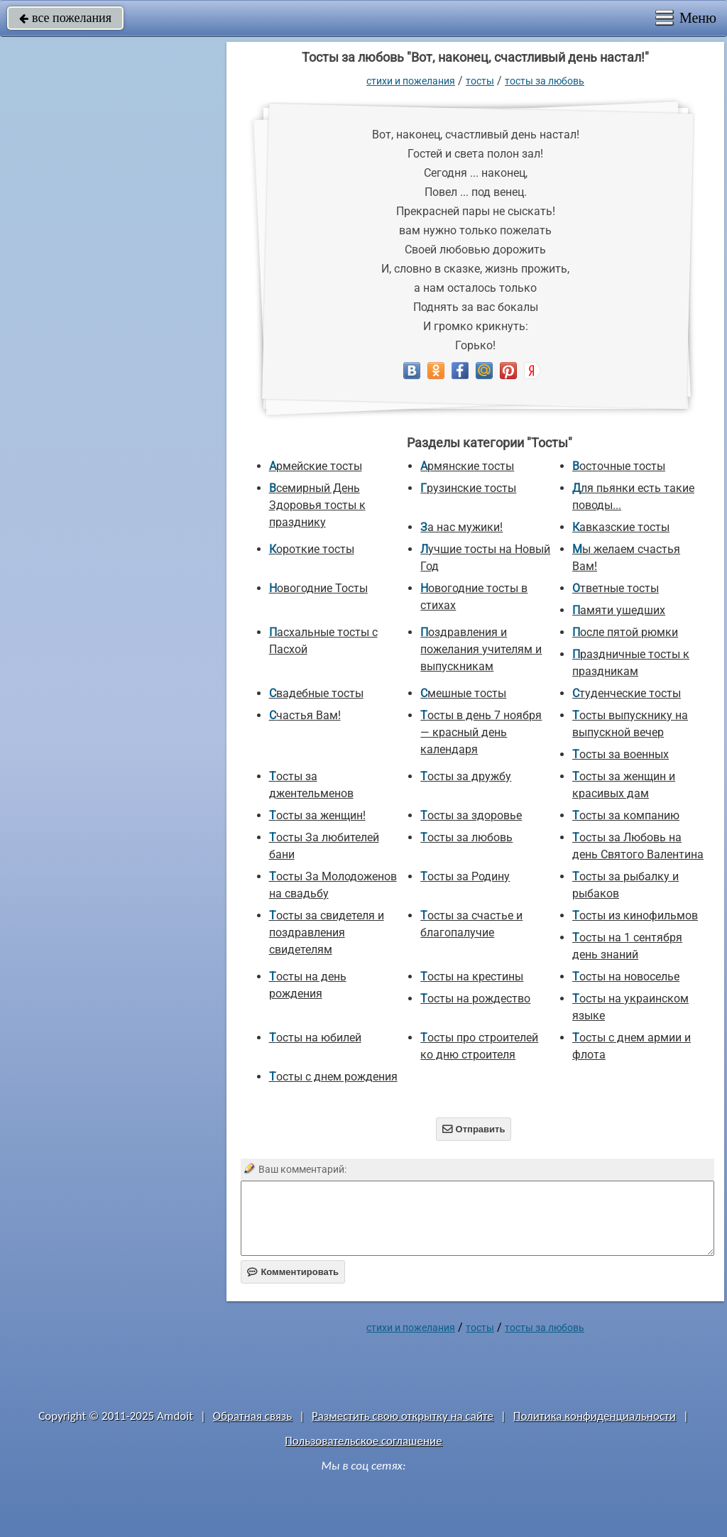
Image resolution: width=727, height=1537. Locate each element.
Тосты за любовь (544, 81)
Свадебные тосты (316, 693)
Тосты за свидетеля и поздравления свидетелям (326, 932)
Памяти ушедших (618, 610)
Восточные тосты (618, 466)
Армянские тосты (467, 466)
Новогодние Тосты (318, 588)
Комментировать (293, 1272)
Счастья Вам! (305, 715)
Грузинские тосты (468, 488)
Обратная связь (253, 1416)
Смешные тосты (463, 693)
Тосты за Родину (465, 876)
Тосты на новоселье (625, 976)
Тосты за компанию (625, 815)
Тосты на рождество (475, 998)
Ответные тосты (615, 588)
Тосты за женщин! (317, 815)
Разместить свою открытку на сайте (402, 1416)
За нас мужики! (461, 527)
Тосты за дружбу (465, 776)
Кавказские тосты (620, 527)
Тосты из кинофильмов (635, 915)
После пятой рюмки (625, 632)
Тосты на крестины (471, 976)
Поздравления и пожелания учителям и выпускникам (481, 649)
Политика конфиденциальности (594, 1416)
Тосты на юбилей (315, 1037)
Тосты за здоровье (471, 815)
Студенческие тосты (626, 693)
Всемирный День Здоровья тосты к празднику (317, 505)
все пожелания (65, 18)
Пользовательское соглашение (363, 1440)
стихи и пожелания (410, 81)
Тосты (480, 81)
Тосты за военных (620, 754)
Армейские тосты (315, 466)
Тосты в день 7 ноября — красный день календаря (481, 732)
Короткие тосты (311, 549)
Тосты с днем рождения (333, 1076)
